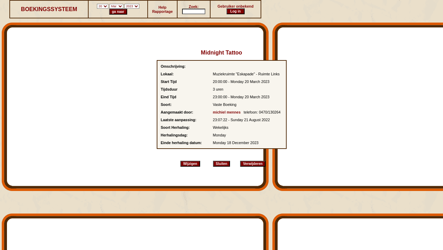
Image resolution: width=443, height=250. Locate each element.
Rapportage (162, 11)
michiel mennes (227, 112)
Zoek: (193, 7)
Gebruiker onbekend (236, 6)
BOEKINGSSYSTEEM (49, 9)
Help (162, 7)
